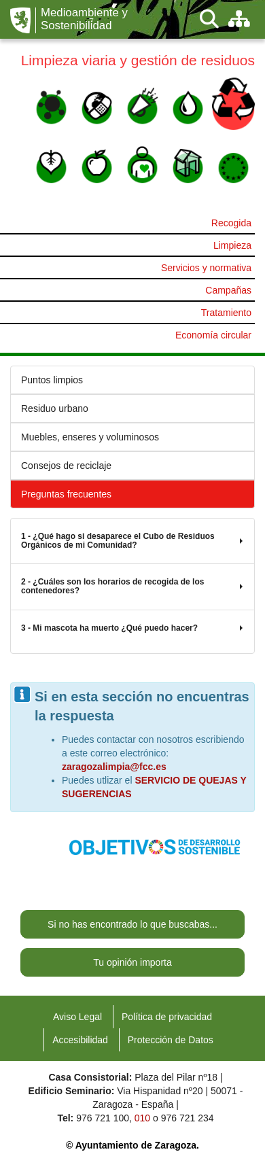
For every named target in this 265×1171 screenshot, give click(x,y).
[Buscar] (209, 19)
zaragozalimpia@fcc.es (114, 766)
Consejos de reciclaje (66, 465)
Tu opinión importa (132, 962)
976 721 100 (102, 1118)
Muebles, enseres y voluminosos (90, 437)
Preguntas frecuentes (66, 494)
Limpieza (232, 245)
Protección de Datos (170, 1039)
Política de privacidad (167, 1016)
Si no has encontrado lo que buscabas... (132, 924)
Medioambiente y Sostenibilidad (84, 19)
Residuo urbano (54, 408)
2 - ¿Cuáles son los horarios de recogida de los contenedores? (132, 586)
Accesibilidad (80, 1039)
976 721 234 (187, 1118)
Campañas (228, 290)
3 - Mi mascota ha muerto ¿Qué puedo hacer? (132, 628)
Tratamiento (226, 312)
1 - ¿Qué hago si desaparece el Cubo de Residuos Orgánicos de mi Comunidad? (132, 541)
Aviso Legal (77, 1016)
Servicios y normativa (206, 267)
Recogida (231, 222)
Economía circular (213, 335)
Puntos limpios (52, 379)
